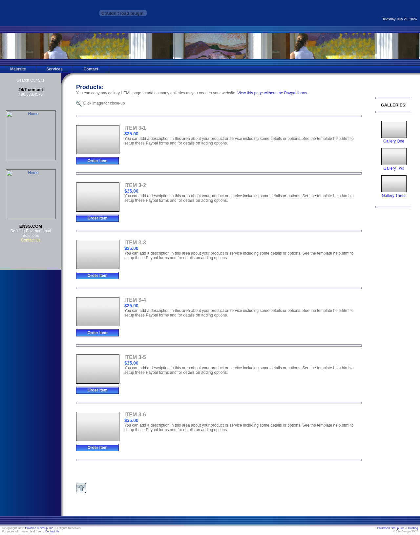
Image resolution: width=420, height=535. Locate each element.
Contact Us (52, 531)
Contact (91, 69)
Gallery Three (394, 194)
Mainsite (18, 69)
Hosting (413, 528)
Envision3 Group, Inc (391, 528)
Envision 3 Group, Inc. (39, 528)
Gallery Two (394, 166)
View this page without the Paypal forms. (272, 93)
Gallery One (394, 139)
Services (54, 69)
